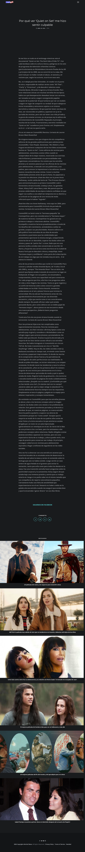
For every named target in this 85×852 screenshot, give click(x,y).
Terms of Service (60, 844)
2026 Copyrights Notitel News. (23, 844)
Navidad (68, 844)
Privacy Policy (49, 844)
